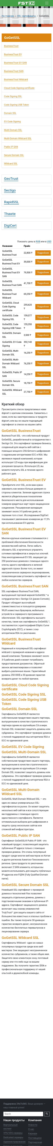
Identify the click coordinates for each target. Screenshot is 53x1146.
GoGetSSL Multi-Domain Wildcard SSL (10, 363)
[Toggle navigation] (47, 3)
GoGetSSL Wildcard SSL (12, 392)
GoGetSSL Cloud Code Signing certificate (10, 307)
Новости (32, 1125)
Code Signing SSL (13, 96)
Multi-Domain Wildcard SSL (17, 138)
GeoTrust (11, 179)
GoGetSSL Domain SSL (11, 335)
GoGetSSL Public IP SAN (12, 374)
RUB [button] (38, 241)
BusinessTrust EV (13, 54)
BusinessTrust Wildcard (16, 79)
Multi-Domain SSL (13, 130)
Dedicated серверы (13, 1137)
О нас (31, 1129)
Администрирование (14, 1141)
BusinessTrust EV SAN (15, 62)
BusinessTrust (11, 46)
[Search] (23, 1114)
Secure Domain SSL (14, 155)
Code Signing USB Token (16, 104)
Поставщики (35, 1138)
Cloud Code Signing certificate (19, 88)
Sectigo (10, 190)
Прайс (27, 246)
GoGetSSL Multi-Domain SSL (10, 353)
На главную (8, 16)
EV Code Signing (12, 121)
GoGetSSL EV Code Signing (12, 344)
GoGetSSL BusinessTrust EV (11, 262)
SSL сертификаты (26, 16)
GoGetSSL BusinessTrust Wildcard (9, 294)
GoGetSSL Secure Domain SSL (11, 383)
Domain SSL (10, 113)
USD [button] (49, 241)
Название (7, 246)
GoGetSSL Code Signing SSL (10, 317)
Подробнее (43, 253)
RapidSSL (11, 202)
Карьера (32, 1133)
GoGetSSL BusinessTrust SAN (12, 283)
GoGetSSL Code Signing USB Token (11, 326)
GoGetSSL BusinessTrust (9, 253)
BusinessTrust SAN (13, 71)
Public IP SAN (11, 146)
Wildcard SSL (10, 163)
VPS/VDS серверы (12, 1133)
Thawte (10, 214)
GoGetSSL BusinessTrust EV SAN (11, 272)
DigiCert (10, 225)
